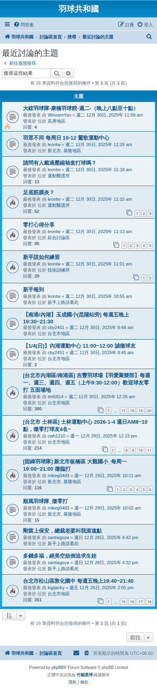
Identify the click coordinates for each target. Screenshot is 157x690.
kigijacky (56, 587)
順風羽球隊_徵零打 (45, 501)
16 (132, 601)
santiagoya (58, 537)
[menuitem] (23, 25)
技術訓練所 (59, 270)
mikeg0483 (58, 475)
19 (140, 410)
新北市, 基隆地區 (64, 150)
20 (149, 410)
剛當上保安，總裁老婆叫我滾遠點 (62, 531)
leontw (54, 144)
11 (149, 450)
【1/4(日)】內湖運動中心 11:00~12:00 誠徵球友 (79, 346)
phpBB (58, 667)
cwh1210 (56, 435)
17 (123, 410)
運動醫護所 (59, 175)
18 (132, 410)
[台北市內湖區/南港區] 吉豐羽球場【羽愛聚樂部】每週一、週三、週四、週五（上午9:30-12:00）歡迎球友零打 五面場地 (86, 382)
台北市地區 (59, 333)
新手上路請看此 (63, 302)
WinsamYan (59, 115)
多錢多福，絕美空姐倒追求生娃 (59, 556)
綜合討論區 (59, 237)
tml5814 (55, 396)
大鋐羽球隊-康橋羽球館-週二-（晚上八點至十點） (80, 108)
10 (140, 450)
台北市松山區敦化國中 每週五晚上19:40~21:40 (78, 581)
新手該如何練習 (41, 257)
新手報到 (33, 290)
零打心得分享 (38, 225)
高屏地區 (56, 121)
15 (123, 601)
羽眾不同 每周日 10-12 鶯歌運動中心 (66, 138)
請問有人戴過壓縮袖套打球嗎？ (59, 163)
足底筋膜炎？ (38, 192)
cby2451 (56, 327)
